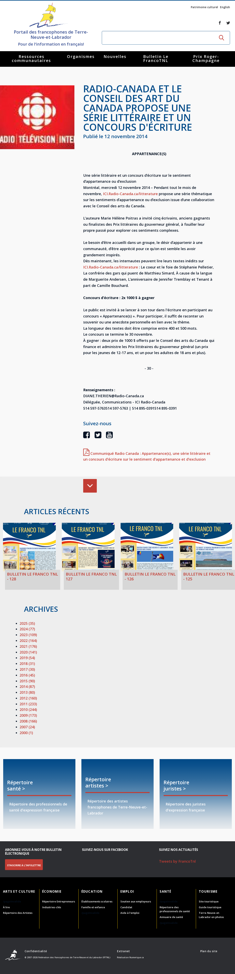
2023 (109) (28, 634)
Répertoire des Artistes (17, 913)
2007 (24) (27, 727)
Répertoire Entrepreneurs (58, 901)
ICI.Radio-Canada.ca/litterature (130, 193)
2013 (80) (27, 692)
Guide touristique (210, 907)
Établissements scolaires (96, 901)
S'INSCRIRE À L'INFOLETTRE (24, 865)
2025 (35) (27, 623)
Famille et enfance (93, 907)
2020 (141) (28, 652)
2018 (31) (27, 663)
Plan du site (208, 951)
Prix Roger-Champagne (206, 58)
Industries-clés (51, 907)
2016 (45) (27, 675)
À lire (6, 907)
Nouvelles (115, 56)
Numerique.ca (136, 957)
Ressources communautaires (31, 58)
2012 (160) (28, 698)
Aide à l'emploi (129, 913)
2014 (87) (27, 686)
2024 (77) (27, 629)
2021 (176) (28, 646)
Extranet (123, 951)
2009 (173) (28, 715)
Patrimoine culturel (204, 7)
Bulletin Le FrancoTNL (155, 58)
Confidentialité (36, 951)
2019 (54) (27, 657)
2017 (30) (27, 669)
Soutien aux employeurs (135, 901)
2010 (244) (28, 709)
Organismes (81, 56)
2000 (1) (26, 732)
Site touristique (209, 901)
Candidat (126, 907)
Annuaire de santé (171, 917)
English (225, 7)
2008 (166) (28, 721)
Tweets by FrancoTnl (177, 861)
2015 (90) (27, 681)
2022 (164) (28, 640)
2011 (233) (28, 704)
